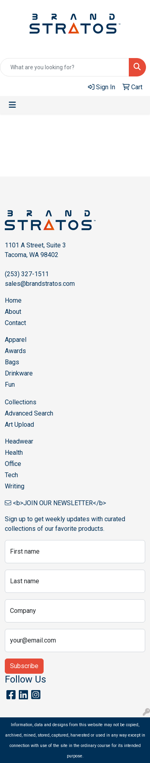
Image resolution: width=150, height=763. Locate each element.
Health (14, 452)
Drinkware (19, 373)
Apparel (15, 339)
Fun (10, 384)
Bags (12, 362)
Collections (20, 402)
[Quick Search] (64, 67)
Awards (15, 351)
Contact (15, 323)
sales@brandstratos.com (40, 283)
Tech (11, 475)
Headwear (19, 441)
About (13, 311)
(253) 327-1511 (27, 274)
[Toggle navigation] (12, 104)
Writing (14, 486)
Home (13, 300)
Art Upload (19, 424)
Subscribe (24, 666)
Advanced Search (29, 413)
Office (13, 464)
